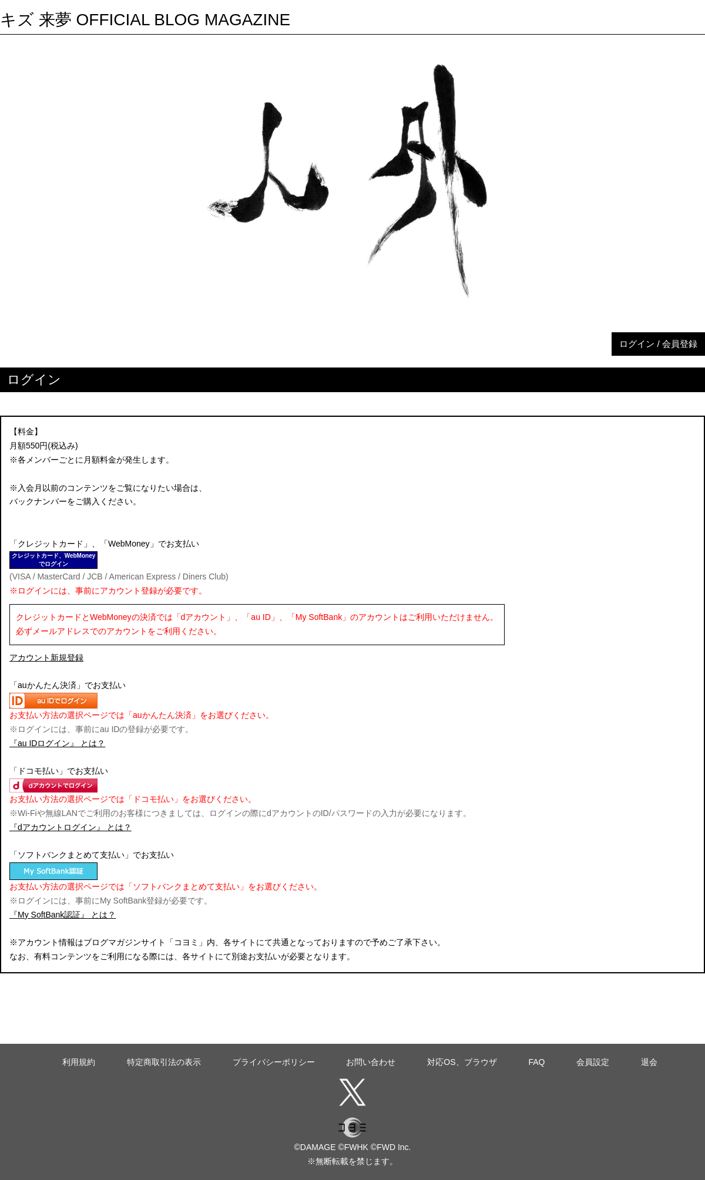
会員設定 (592, 1062)
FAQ (536, 1062)
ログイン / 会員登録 (658, 344)
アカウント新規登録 (46, 657)
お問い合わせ (370, 1062)
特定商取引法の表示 (164, 1062)
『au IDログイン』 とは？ (57, 743)
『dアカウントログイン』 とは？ (70, 827)
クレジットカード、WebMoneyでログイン (54, 559)
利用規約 (78, 1062)
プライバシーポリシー (274, 1062)
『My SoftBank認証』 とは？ (62, 914)
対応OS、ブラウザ (461, 1062)
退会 (649, 1062)
